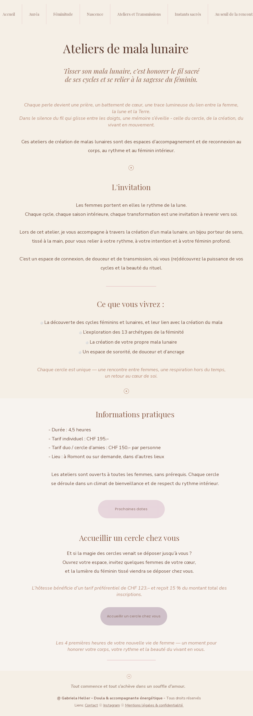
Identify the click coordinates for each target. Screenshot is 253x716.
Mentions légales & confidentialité (154, 705)
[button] (139, 14)
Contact (91, 705)
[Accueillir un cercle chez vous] (133, 616)
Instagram (111, 705)
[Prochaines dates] (131, 509)
